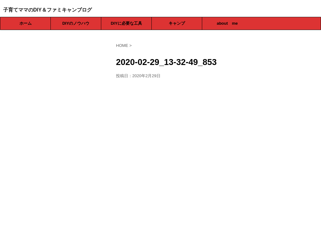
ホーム (25, 23)
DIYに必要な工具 (126, 23)
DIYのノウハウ (76, 23)
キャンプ (177, 23)
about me (227, 23)
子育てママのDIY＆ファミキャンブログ (47, 9)
